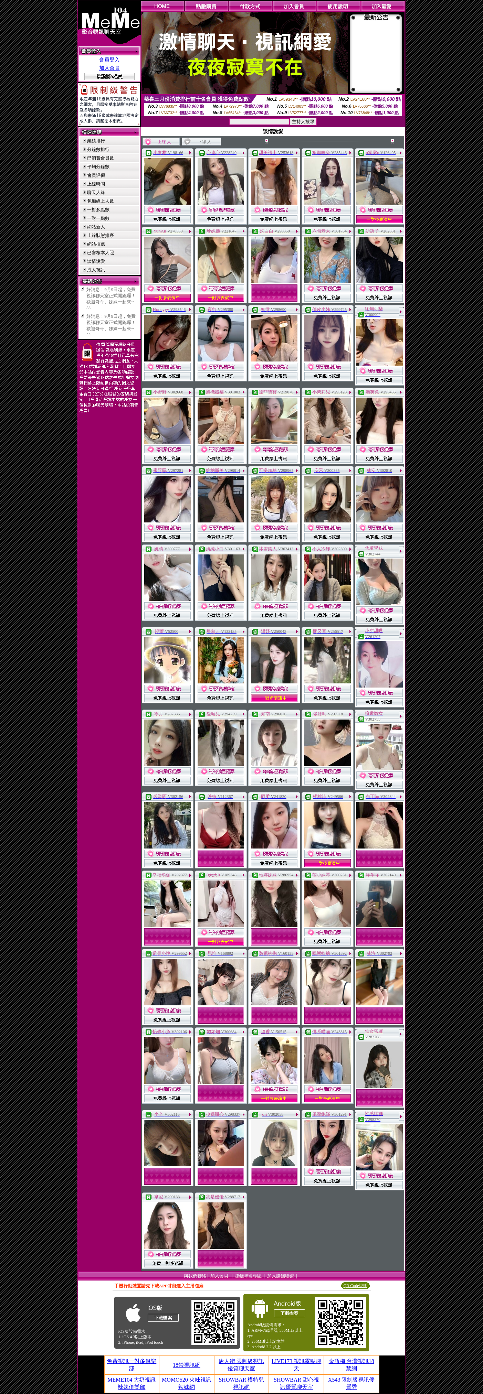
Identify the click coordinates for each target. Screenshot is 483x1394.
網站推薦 (96, 244)
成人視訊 (96, 269)
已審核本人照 (100, 252)
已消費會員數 (100, 158)
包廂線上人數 (100, 201)
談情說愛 (96, 261)
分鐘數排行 (98, 149)
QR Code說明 (355, 1285)
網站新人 (96, 226)
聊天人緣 (96, 192)
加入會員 (109, 68)
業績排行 (96, 140)
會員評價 (96, 175)
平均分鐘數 (98, 166)
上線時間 (96, 183)
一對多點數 (98, 209)
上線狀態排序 (100, 235)
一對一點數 (98, 218)
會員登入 (109, 60)
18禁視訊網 (186, 1365)
